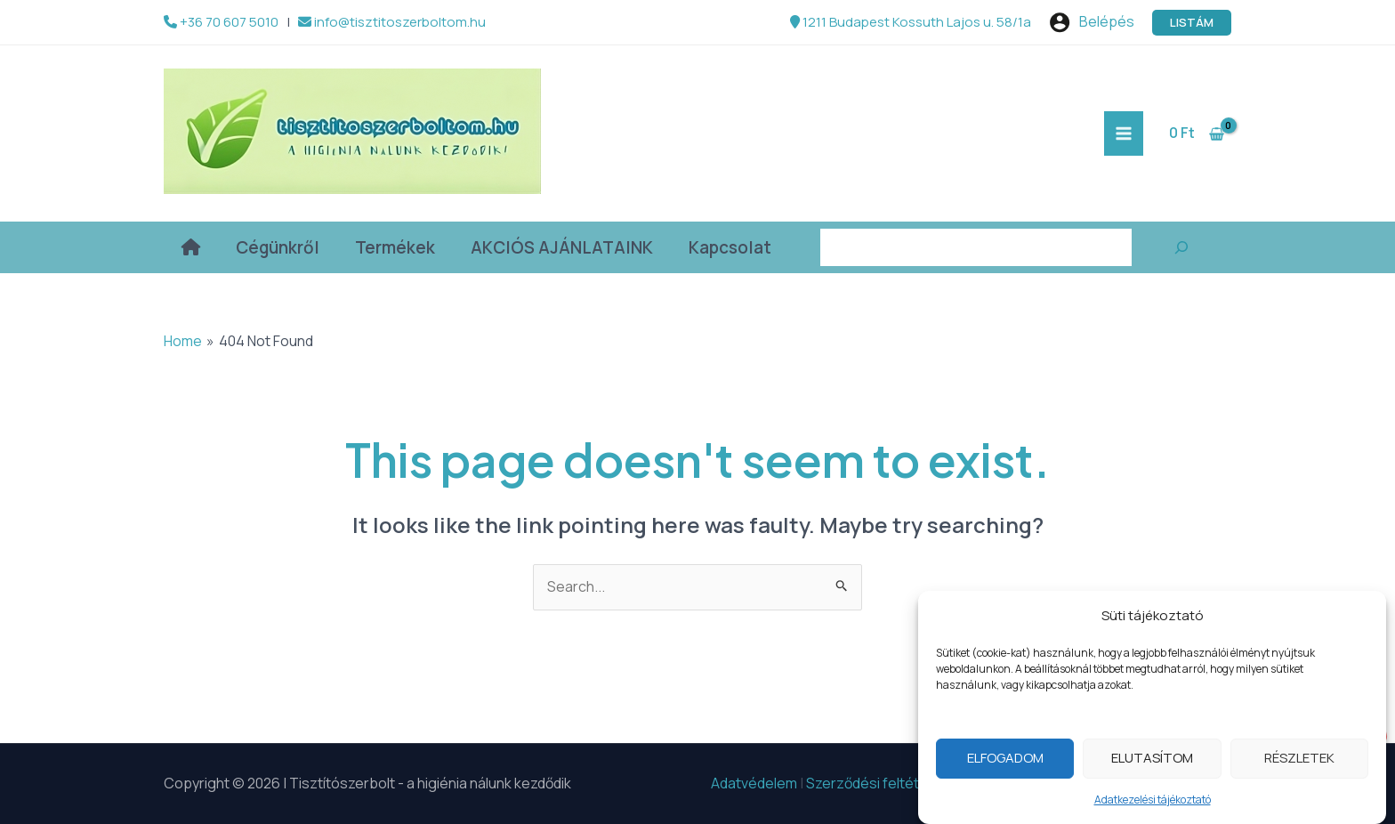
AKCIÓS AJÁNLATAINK (562, 247)
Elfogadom (1005, 765)
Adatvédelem (754, 783)
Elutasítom (1152, 765)
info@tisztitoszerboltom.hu (392, 21)
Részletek (1299, 765)
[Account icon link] (1091, 22)
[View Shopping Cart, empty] (1196, 133)
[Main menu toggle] (1123, 133)
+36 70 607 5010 (221, 21)
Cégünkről (277, 247)
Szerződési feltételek (876, 783)
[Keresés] (1181, 247)
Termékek (395, 247)
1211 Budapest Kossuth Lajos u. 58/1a (910, 21)
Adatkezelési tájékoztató (1152, 807)
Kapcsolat (730, 247)
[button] (1191, 23)
